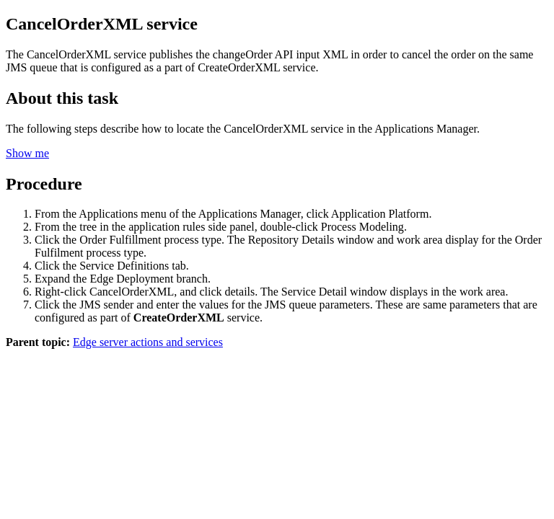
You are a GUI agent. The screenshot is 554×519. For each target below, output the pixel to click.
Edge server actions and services (148, 342)
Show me (27, 153)
